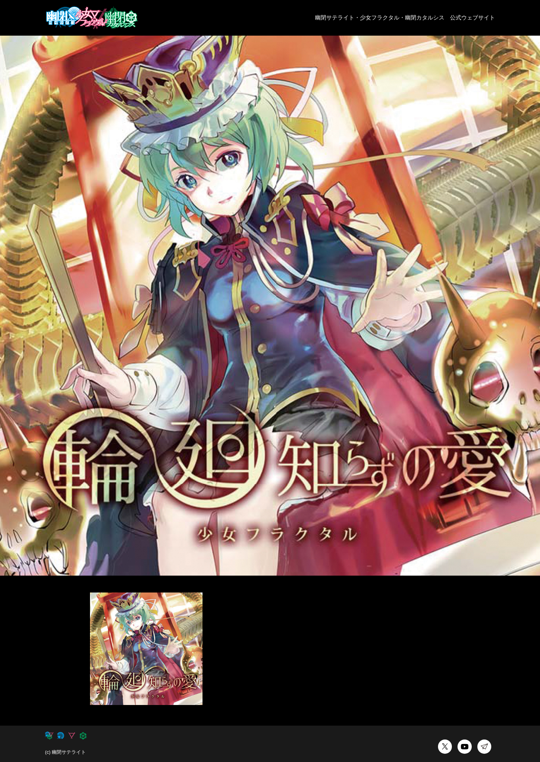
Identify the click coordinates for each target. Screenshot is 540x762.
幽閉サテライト (334, 17)
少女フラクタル (379, 17)
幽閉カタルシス (424, 17)
